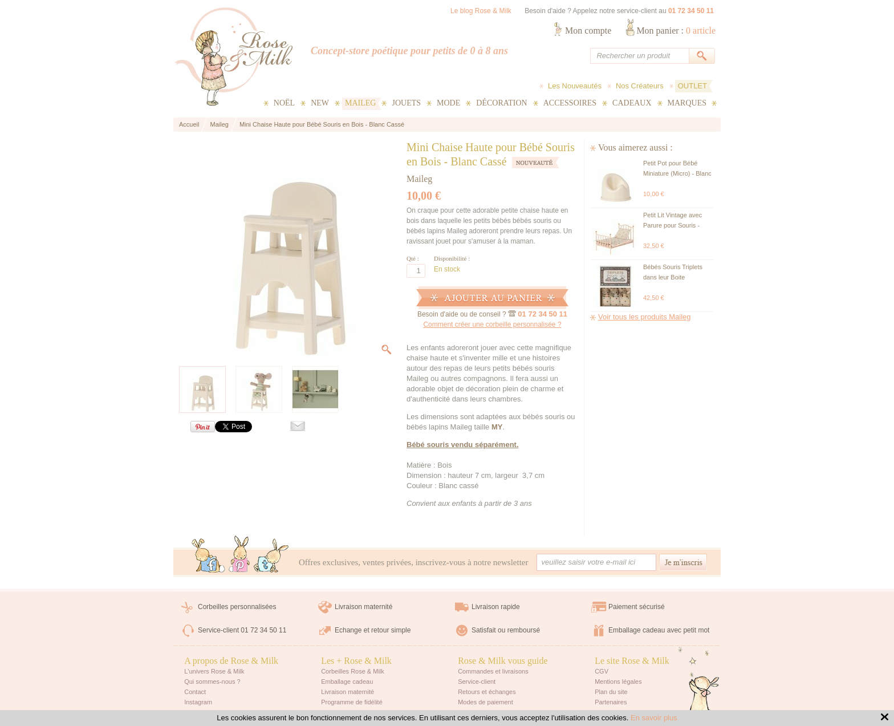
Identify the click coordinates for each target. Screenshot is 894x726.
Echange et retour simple (373, 630)
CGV (601, 671)
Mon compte (588, 30)
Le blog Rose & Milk (480, 11)
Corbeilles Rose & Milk (352, 671)
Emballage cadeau (347, 681)
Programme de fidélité (352, 702)
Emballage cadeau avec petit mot (658, 630)
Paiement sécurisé (636, 607)
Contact (195, 691)
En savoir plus (654, 717)
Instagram (198, 702)
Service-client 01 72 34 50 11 (242, 630)
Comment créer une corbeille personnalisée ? (492, 324)
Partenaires (611, 702)
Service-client (476, 681)
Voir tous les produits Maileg (644, 317)
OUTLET (692, 86)
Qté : (413, 258)
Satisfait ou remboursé (506, 630)
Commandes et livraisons (493, 671)
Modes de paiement (485, 702)
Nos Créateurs (640, 86)
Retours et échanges (487, 691)
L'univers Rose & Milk (214, 671)
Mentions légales (618, 681)
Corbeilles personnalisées (237, 607)
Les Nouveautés (575, 86)
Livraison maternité (363, 607)
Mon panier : (676, 30)
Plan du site (611, 691)
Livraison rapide (496, 607)
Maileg (419, 179)
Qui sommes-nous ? (212, 681)
